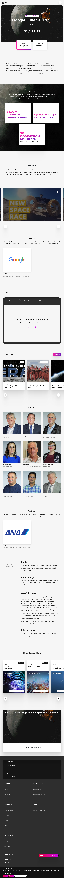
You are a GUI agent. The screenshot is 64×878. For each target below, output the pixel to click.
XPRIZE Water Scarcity (39, 794)
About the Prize (9, 566)
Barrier (7, 561)
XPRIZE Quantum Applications (41, 797)
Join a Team (7, 846)
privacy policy (20, 870)
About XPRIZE (8, 789)
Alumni (6, 820)
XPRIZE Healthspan (38, 792)
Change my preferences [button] (21, 875)
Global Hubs (7, 828)
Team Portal (8, 857)
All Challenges (36, 787)
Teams (6, 825)
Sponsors (6, 815)
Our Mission (7, 787)
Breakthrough (9, 564)
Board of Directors (9, 810)
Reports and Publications (39, 810)
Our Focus (7, 794)
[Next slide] (58, 226)
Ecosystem (7, 808)
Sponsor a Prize (8, 841)
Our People (7, 792)
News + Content (9, 854)
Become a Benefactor (9, 839)
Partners (6, 818)
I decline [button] (11, 875)
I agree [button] (5, 875)
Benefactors (7, 813)
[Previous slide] (5, 226)
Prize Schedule (9, 569)
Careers (7, 862)
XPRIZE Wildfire (37, 789)
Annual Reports (9, 865)
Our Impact (36, 808)
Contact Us (8, 859)
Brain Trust (7, 823)
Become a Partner (8, 844)
